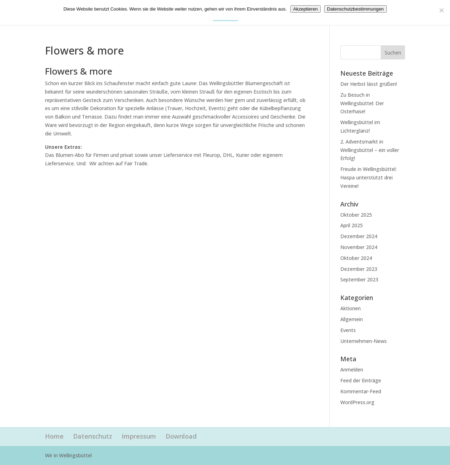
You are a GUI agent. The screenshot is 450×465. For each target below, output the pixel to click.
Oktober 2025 (356, 214)
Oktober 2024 (356, 258)
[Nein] (441, 10)
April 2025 (351, 225)
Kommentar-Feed (360, 391)
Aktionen (350, 308)
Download (181, 436)
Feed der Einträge (360, 380)
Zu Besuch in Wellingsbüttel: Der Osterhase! (362, 103)
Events (348, 330)
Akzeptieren (305, 9)
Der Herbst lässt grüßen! (368, 84)
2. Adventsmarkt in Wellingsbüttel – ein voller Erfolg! (369, 150)
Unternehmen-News (363, 341)
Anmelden (351, 369)
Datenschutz (92, 436)
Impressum (139, 436)
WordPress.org (357, 402)
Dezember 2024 (358, 236)
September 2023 (359, 279)
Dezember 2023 (358, 269)
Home (54, 436)
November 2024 (358, 247)
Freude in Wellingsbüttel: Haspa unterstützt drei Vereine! (368, 177)
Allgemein (351, 319)
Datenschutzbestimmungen (355, 9)
